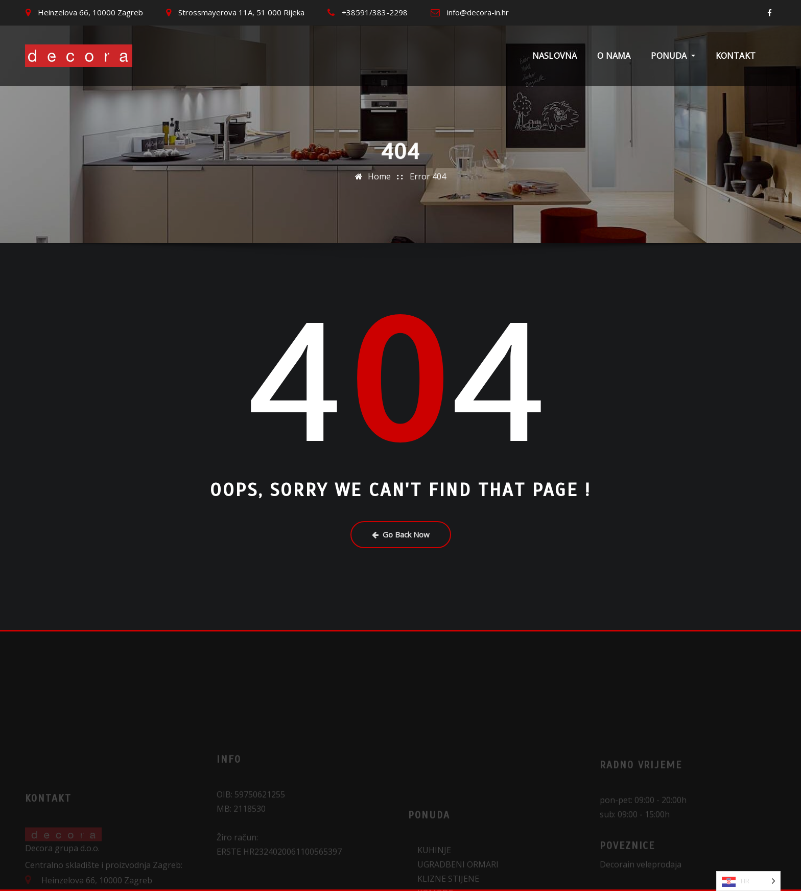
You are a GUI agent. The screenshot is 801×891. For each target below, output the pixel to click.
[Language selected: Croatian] (748, 881)
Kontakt (736, 55)
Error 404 (428, 174)
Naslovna (554, 55)
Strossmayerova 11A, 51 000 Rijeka (241, 12)
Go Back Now (401, 534)
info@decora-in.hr (478, 12)
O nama (613, 55)
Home (379, 174)
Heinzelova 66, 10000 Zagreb (90, 12)
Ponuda (673, 55)
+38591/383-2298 (375, 12)
